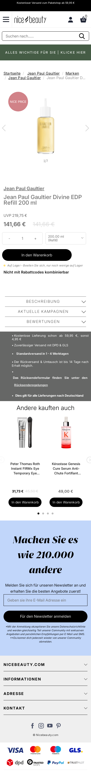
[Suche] (45, 36)
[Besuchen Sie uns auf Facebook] (32, 727)
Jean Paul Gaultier (43, 73)
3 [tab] (48, 513)
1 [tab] (38, 513)
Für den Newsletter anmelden (45, 616)
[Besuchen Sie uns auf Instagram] (41, 727)
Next (86, 129)
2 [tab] (44, 513)
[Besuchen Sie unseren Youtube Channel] (50, 727)
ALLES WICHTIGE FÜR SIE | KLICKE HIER (45, 52)
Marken (72, 73)
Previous (4, 129)
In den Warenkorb (36, 255)
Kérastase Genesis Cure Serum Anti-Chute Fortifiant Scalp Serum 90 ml (66, 469)
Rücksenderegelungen (31, 385)
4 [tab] (53, 513)
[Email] (45, 600)
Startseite (12, 73)
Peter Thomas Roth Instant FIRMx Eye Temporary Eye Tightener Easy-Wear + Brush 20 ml (25, 469)
